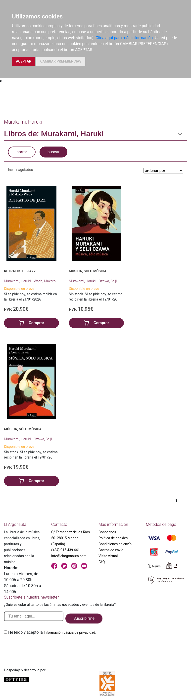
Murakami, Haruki (18, 281)
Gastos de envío (110, 550)
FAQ (101, 562)
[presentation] (42, 647)
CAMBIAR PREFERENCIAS (60, 61)
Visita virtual (108, 556)
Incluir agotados (20, 170)
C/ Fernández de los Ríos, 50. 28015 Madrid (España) (71, 538)
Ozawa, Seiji (108, 281)
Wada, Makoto (45, 281)
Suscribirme (84, 618)
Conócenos (107, 532)
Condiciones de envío (115, 544)
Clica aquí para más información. (125, 37)
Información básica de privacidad (69, 632)
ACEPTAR (23, 61)
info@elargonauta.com (69, 556)
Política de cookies (113, 538)
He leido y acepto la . (52, 632)
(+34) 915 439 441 (65, 550)
